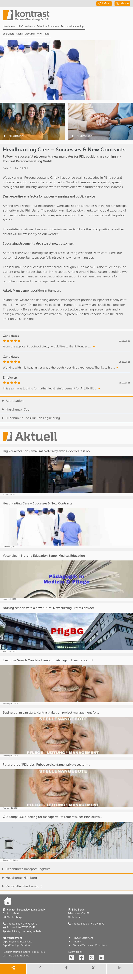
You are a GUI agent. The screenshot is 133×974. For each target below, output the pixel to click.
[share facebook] (66, 969)
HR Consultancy (26, 26)
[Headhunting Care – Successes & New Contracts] (66, 523)
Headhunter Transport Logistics (25, 869)
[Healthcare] (100, 121)
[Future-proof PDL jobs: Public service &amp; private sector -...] (66, 785)
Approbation (12, 401)
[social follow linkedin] (101, 958)
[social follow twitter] (91, 958)
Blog (46, 33)
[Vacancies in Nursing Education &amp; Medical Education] (66, 576)
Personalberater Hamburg (21, 886)
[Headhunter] (32, 121)
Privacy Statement (80, 937)
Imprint (74, 941)
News (40, 33)
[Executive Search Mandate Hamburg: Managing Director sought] (66, 680)
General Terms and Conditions (88, 945)
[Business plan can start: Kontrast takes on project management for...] (66, 732)
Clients (20, 33)
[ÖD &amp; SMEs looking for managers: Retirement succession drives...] (66, 837)
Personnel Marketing (72, 26)
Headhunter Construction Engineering (30, 418)
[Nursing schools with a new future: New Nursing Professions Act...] (66, 628)
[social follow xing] (71, 958)
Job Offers (8, 33)
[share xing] (40, 969)
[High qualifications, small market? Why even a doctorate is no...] (66, 471)
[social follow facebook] (81, 958)
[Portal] (68, 16)
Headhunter (9, 26)
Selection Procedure (48, 26)
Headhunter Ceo (14, 409)
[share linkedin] (120, 969)
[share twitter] (93, 969)
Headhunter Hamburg (18, 878)
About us (30, 33)
